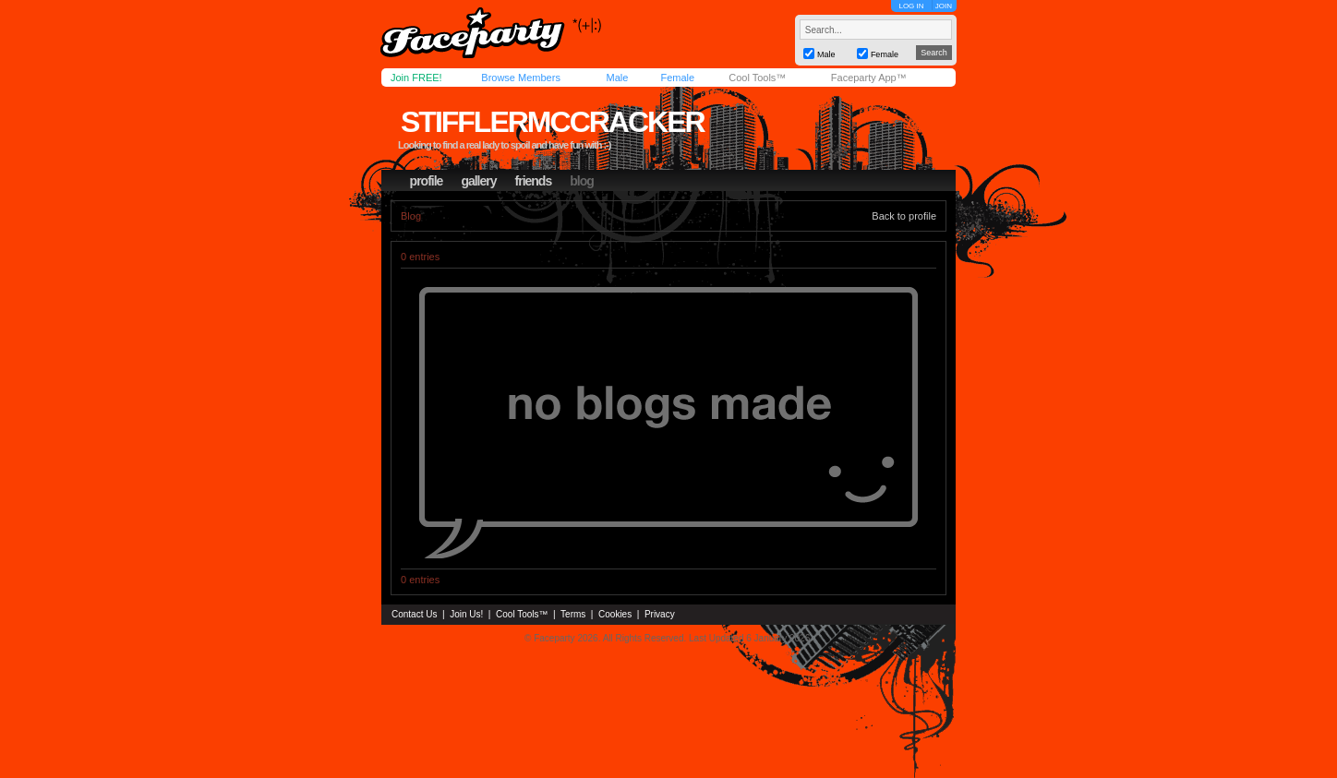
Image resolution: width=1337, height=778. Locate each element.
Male (617, 77)
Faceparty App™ (869, 77)
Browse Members (520, 77)
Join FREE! (416, 77)
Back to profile (904, 215)
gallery (478, 181)
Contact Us (414, 614)
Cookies (615, 614)
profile (426, 181)
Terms (572, 614)
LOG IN (910, 6)
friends (533, 181)
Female (677, 77)
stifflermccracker (553, 121)
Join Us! (466, 614)
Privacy (659, 614)
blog (582, 181)
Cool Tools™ (757, 77)
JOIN (943, 6)
